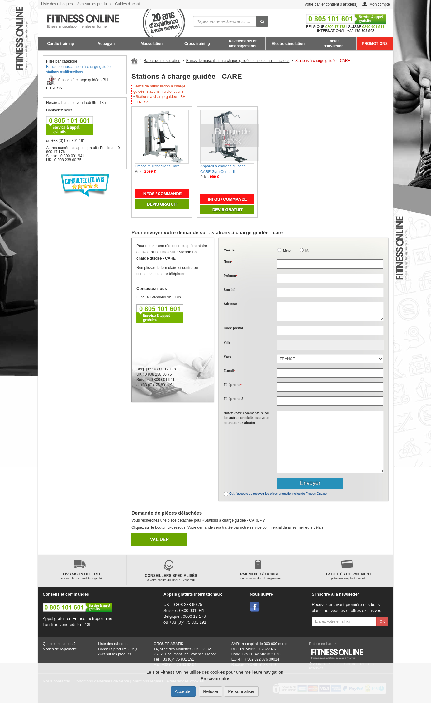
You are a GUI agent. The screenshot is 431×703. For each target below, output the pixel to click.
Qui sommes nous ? (59, 644)
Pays (227, 356)
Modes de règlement (59, 649)
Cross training (197, 43)
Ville (227, 342)
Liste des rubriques (57, 4)
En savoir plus (215, 678)
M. (307, 250)
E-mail (229, 371)
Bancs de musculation (162, 61)
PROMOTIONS (375, 43)
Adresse (230, 304)
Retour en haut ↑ (322, 644)
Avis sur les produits (94, 4)
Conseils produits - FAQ (117, 649)
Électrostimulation (288, 43)
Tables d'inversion (333, 43)
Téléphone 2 (233, 399)
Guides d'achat (127, 4)
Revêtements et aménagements (242, 43)
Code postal (233, 328)
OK (382, 621)
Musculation (152, 43)
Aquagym (106, 43)
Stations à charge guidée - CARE (322, 61)
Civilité (229, 250)
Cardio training (60, 43)
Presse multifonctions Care (157, 166)
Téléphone (232, 385)
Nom (228, 261)
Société (229, 290)
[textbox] (330, 330)
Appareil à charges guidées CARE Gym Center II (222, 169)
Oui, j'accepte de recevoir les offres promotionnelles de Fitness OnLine (278, 493)
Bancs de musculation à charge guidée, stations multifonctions (238, 61)
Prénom (230, 276)
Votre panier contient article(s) (326, 4)
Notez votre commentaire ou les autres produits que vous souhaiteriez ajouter (246, 417)
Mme (287, 250)
